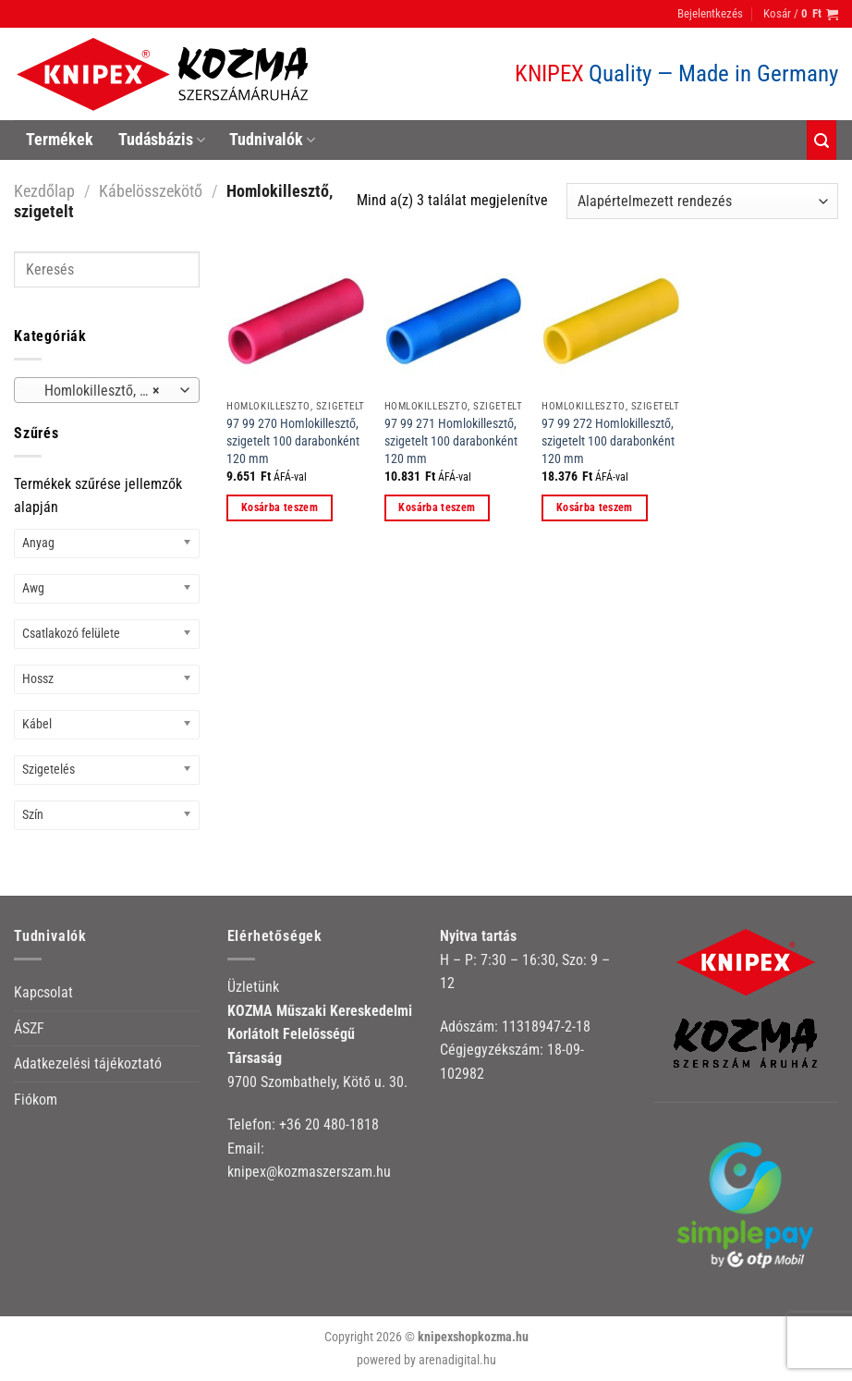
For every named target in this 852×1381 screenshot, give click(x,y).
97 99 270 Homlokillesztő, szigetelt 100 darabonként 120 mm (292, 441)
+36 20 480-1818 (329, 1124)
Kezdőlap (44, 191)
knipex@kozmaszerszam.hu (309, 1171)
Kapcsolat (43, 992)
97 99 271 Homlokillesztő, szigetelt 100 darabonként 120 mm (450, 441)
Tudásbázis (161, 139)
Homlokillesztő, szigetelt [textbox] (105, 391)
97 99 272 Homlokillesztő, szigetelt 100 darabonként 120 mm (608, 441)
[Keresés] (821, 140)
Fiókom (35, 1099)
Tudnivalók (272, 139)
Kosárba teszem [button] (279, 507)
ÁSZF (29, 1028)
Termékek (59, 139)
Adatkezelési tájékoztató (88, 1063)
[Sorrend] (702, 201)
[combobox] (107, 390)
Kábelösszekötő (150, 191)
